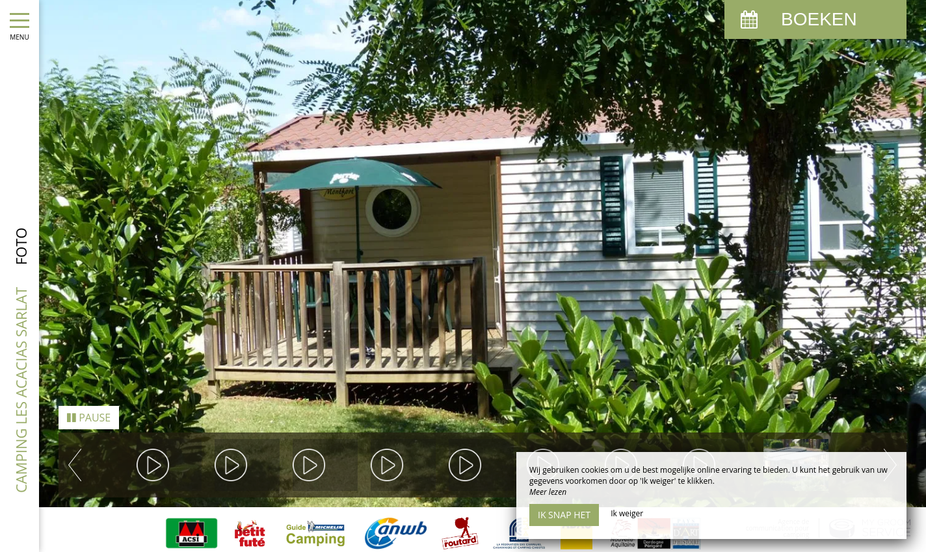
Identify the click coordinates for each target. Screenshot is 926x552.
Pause (89, 403)
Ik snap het (564, 514)
